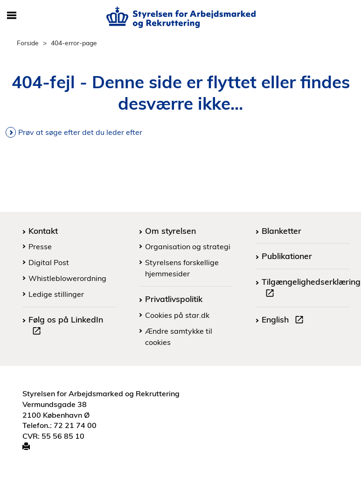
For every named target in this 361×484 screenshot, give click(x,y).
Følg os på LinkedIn (65, 326)
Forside (28, 43)
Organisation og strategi (187, 246)
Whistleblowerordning (67, 278)
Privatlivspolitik (173, 299)
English (284, 320)
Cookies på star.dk (177, 315)
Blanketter (281, 230)
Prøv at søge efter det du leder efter (80, 132)
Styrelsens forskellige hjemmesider (182, 268)
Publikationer (287, 256)
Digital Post (48, 262)
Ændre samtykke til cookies (178, 336)
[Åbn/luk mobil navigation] (11, 15)
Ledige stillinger (56, 294)
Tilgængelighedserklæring (311, 288)
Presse (40, 246)
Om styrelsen (170, 230)
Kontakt (43, 230)
